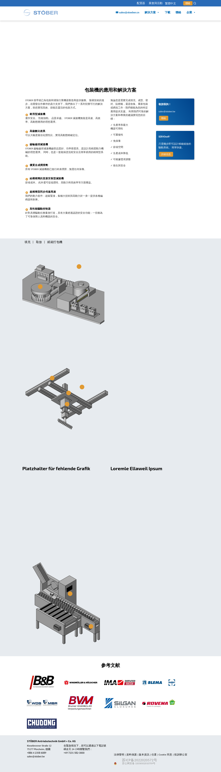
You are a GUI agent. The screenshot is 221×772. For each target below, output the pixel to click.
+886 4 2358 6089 (36, 752)
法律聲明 (119, 754)
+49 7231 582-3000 (74, 752)
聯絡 (187, 3)
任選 (154, 754)
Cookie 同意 (165, 754)
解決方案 (152, 12)
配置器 (141, 3)
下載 (167, 12)
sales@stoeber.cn (129, 12)
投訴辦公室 (180, 754)
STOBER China (32, 23)
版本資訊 (144, 754)
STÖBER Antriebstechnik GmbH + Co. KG (51, 741)
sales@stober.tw (36, 756)
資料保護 (131, 754)
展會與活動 (156, 3)
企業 (191, 12)
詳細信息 (166, 154)
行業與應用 (49, 23)
